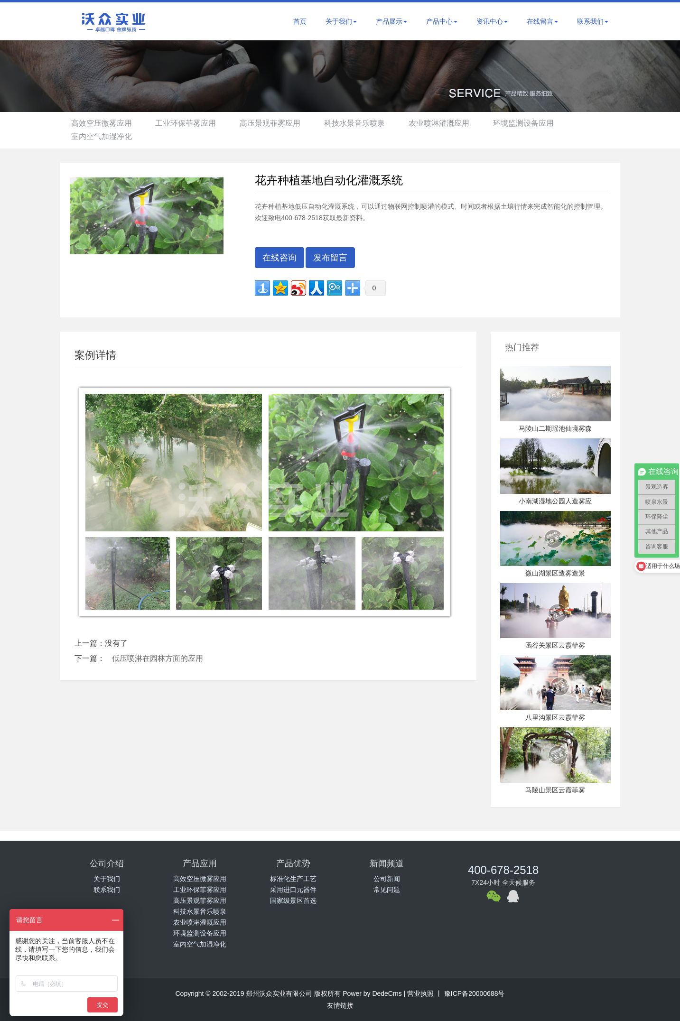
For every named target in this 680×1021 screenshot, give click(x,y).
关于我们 (341, 21)
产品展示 (391, 21)
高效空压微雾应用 (102, 123)
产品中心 (441, 21)
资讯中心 (492, 21)
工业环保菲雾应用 (188, 123)
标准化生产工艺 (293, 878)
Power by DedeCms (372, 993)
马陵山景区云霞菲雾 (555, 790)
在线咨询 (279, 257)
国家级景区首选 (293, 900)
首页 (300, 21)
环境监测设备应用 (533, 123)
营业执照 (420, 993)
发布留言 (330, 257)
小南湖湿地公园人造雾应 (555, 501)
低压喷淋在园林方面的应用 (157, 658)
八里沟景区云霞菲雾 (555, 717)
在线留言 (542, 21)
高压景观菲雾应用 (274, 123)
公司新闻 (386, 878)
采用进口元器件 (293, 889)
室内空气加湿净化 (102, 136)
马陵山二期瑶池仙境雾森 (555, 428)
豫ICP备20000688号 (473, 993)
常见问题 (386, 889)
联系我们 (592, 21)
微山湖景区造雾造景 (555, 573)
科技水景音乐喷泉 (361, 123)
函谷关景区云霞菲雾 (555, 645)
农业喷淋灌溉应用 (447, 123)
